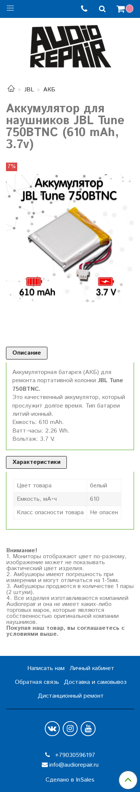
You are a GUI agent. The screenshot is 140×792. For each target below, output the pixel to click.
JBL (29, 89)
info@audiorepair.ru (74, 765)
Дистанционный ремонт (71, 696)
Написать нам (46, 668)
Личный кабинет (91, 668)
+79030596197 (74, 755)
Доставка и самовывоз (95, 682)
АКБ (49, 89)
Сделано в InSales (70, 780)
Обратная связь (37, 682)
